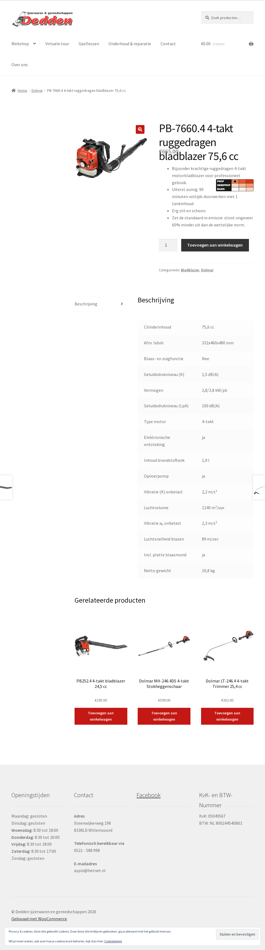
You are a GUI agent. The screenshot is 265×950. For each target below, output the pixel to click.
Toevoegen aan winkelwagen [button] (101, 716)
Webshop (20, 43)
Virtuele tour (57, 43)
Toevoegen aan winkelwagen (215, 245)
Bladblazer (190, 270)
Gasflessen (89, 43)
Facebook (149, 795)
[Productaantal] (168, 245)
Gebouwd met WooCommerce (39, 918)
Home (22, 90)
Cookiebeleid (113, 941)
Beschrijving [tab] (86, 303)
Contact (168, 43)
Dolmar (37, 90)
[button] (140, 129)
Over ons (19, 64)
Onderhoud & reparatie (130, 43)
